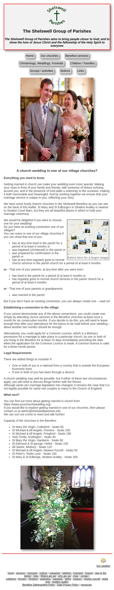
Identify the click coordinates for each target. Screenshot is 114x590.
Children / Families (82, 63)
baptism (67, 573)
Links (80, 70)
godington (45, 578)
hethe (68, 578)
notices (43, 573)
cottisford (11, 578)
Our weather (103, 564)
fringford (33, 578)
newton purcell (92, 578)
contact (84, 576)
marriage (78, 573)
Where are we (48, 576)
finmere (22, 578)
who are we (64, 576)
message (32, 573)
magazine (54, 573)
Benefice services (76, 55)
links (35, 576)
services (20, 573)
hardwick (58, 578)
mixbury (77, 578)
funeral (89, 573)
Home (30, 55)
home (11, 573)
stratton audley (60, 581)
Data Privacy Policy (68, 584)
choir (75, 576)
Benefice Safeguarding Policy (38, 584)
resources (86, 584)
